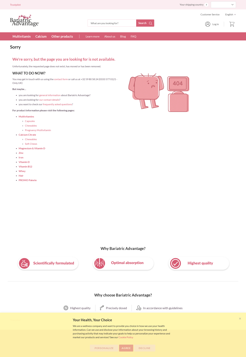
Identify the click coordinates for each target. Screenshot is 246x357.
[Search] (145, 23)
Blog (123, 36)
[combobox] (121, 23)
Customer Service (210, 14)
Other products (62, 36)
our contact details (49, 99)
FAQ (133, 36)
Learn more (92, 36)
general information (50, 95)
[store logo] (24, 20)
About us (109, 36)
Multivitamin (22, 36)
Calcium (41, 36)
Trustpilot (15, 4)
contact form (61, 79)
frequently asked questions (57, 104)
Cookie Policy (125, 337)
